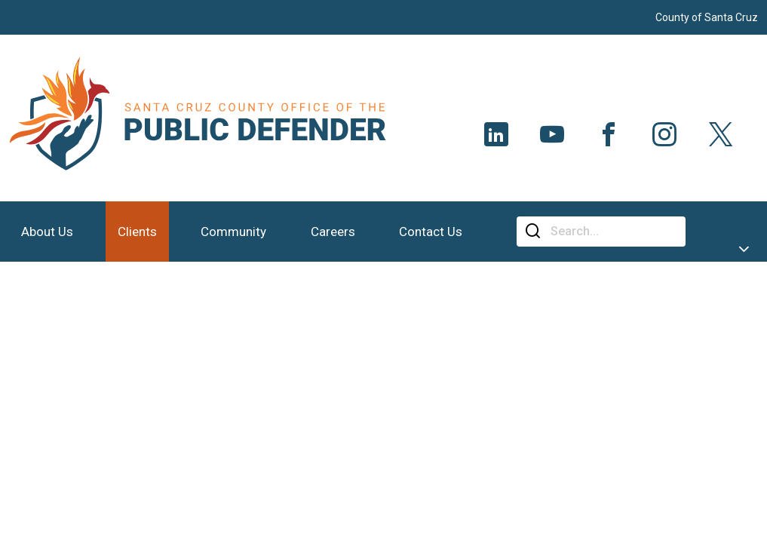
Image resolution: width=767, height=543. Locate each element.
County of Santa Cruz (706, 17)
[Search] (612, 231)
